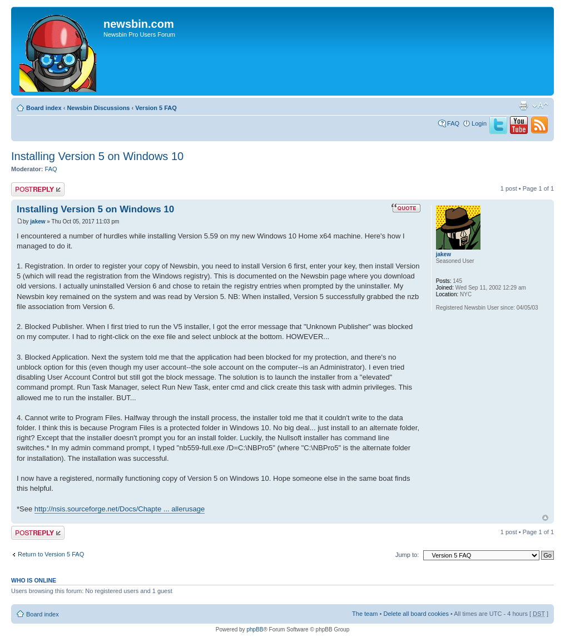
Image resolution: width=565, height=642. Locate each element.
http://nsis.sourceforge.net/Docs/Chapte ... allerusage (119, 509)
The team (365, 613)
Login (479, 123)
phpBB (254, 629)
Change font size (540, 106)
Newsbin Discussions (98, 107)
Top (545, 518)
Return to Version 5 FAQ (51, 554)
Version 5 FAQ (156, 107)
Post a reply (38, 189)
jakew (37, 221)
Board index (44, 107)
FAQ (453, 123)
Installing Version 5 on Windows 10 (97, 156)
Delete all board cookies (415, 613)
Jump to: (407, 554)
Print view (523, 106)
